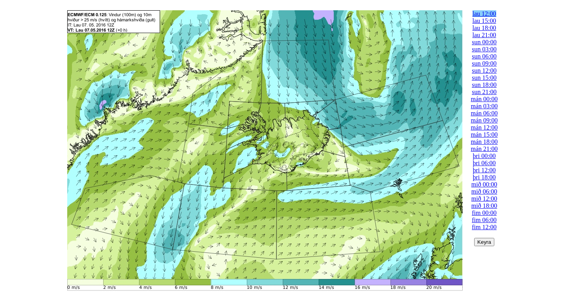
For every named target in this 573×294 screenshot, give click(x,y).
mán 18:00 (484, 141)
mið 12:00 (484, 198)
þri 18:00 (484, 177)
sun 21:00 (484, 92)
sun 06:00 (484, 56)
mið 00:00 (484, 184)
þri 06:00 (484, 163)
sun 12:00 (484, 70)
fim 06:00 (484, 220)
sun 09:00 (484, 63)
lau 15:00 (484, 20)
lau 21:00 (484, 35)
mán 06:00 (484, 113)
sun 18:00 (484, 84)
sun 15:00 (484, 77)
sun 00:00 (484, 42)
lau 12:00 (484, 13)
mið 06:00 (484, 191)
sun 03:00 (484, 49)
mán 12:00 (484, 127)
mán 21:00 (484, 148)
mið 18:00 (484, 205)
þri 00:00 (484, 156)
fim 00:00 (484, 212)
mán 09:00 (484, 120)
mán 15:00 (484, 134)
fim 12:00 (484, 227)
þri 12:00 (484, 170)
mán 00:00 (484, 99)
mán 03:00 (484, 106)
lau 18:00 (484, 27)
